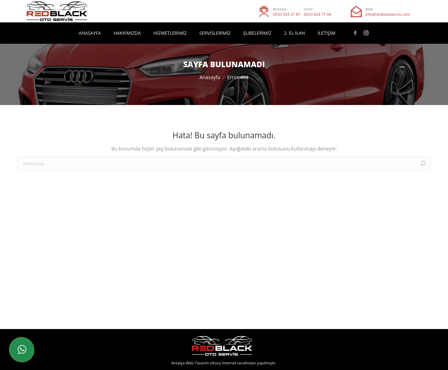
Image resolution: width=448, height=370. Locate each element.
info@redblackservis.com (387, 14)
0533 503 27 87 (286, 14)
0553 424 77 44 (317, 14)
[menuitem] (90, 33)
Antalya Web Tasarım (190, 362)
